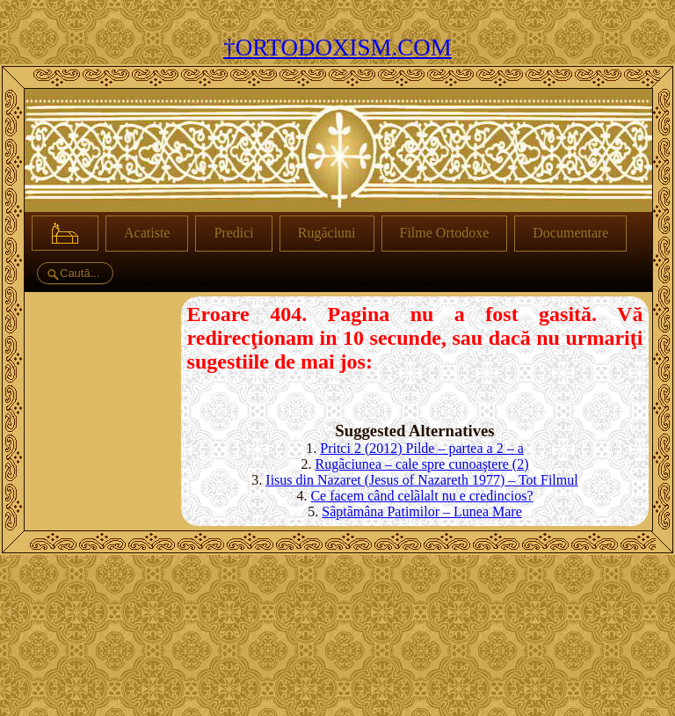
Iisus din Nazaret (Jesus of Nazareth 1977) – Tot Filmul (421, 479)
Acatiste (147, 232)
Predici (233, 232)
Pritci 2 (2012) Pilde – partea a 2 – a (422, 448)
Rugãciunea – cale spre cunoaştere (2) (422, 464)
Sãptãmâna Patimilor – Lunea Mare (421, 511)
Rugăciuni (327, 232)
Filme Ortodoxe (445, 232)
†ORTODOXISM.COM (337, 47)
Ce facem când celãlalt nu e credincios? (421, 495)
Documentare (570, 232)
